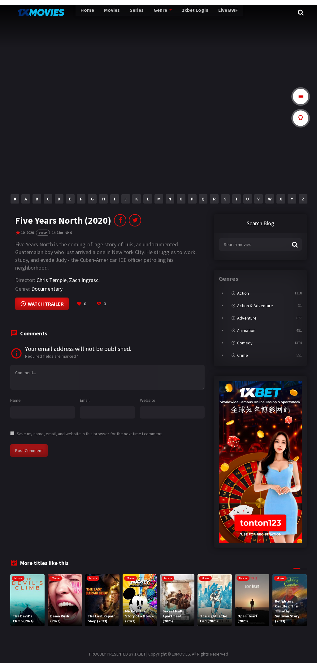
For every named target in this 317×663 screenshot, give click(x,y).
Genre (144, 12)
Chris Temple (52, 280)
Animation (246, 330)
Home (74, 12)
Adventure (247, 318)
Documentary (47, 288)
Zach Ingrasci (84, 280)
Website (147, 400)
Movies (98, 12)
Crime (242, 355)
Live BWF (211, 12)
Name (15, 400)
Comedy (245, 343)
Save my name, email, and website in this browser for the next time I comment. (90, 434)
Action (243, 293)
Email (84, 400)
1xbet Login (179, 12)
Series (121, 12)
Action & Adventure (255, 305)
